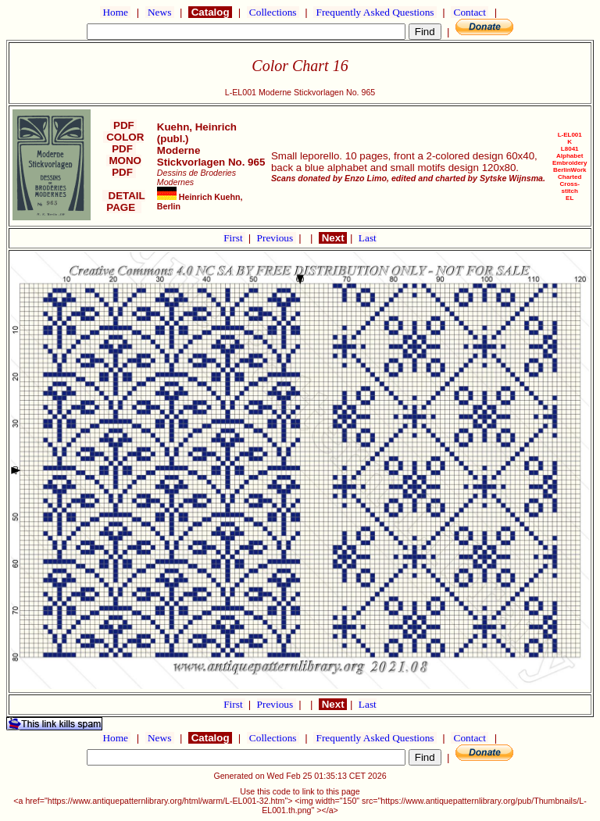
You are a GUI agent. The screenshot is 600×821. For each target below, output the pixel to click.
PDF (123, 125)
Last (368, 238)
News (159, 12)
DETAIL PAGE (123, 201)
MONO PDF (123, 166)
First (234, 238)
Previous (276, 238)
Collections (273, 12)
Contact (469, 12)
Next (333, 238)
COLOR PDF (123, 143)
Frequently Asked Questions (375, 12)
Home (115, 12)
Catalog (210, 12)
